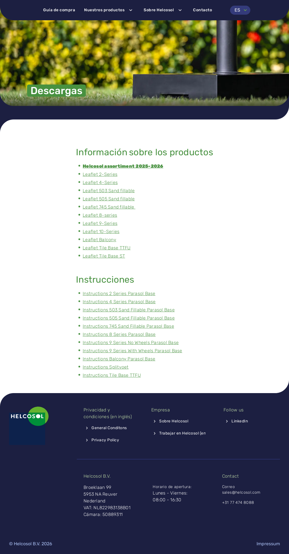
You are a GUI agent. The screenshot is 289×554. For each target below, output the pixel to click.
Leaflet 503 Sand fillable (109, 190)
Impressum (268, 543)
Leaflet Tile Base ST (104, 256)
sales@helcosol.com (242, 492)
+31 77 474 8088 (238, 502)
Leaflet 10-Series (101, 231)
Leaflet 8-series (100, 215)
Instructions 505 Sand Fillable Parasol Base (129, 318)
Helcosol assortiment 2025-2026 (123, 166)
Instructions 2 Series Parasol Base (119, 293)
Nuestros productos (109, 10)
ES (242, 10)
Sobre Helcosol (164, 10)
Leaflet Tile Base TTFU (107, 248)
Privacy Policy (101, 440)
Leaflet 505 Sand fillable (109, 198)
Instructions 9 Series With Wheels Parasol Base (132, 350)
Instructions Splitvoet (106, 367)
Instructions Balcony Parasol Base (119, 359)
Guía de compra (59, 10)
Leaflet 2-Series (100, 174)
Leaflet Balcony (99, 239)
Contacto (202, 10)
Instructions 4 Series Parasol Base (119, 301)
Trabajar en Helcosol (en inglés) (185, 433)
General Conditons (105, 428)
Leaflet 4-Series (100, 182)
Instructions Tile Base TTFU (112, 375)
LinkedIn (236, 421)
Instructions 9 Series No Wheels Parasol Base (131, 342)
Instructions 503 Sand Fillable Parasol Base (129, 310)
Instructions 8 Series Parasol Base (119, 334)
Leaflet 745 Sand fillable (109, 207)
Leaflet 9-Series (100, 223)
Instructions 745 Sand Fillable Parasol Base (128, 326)
